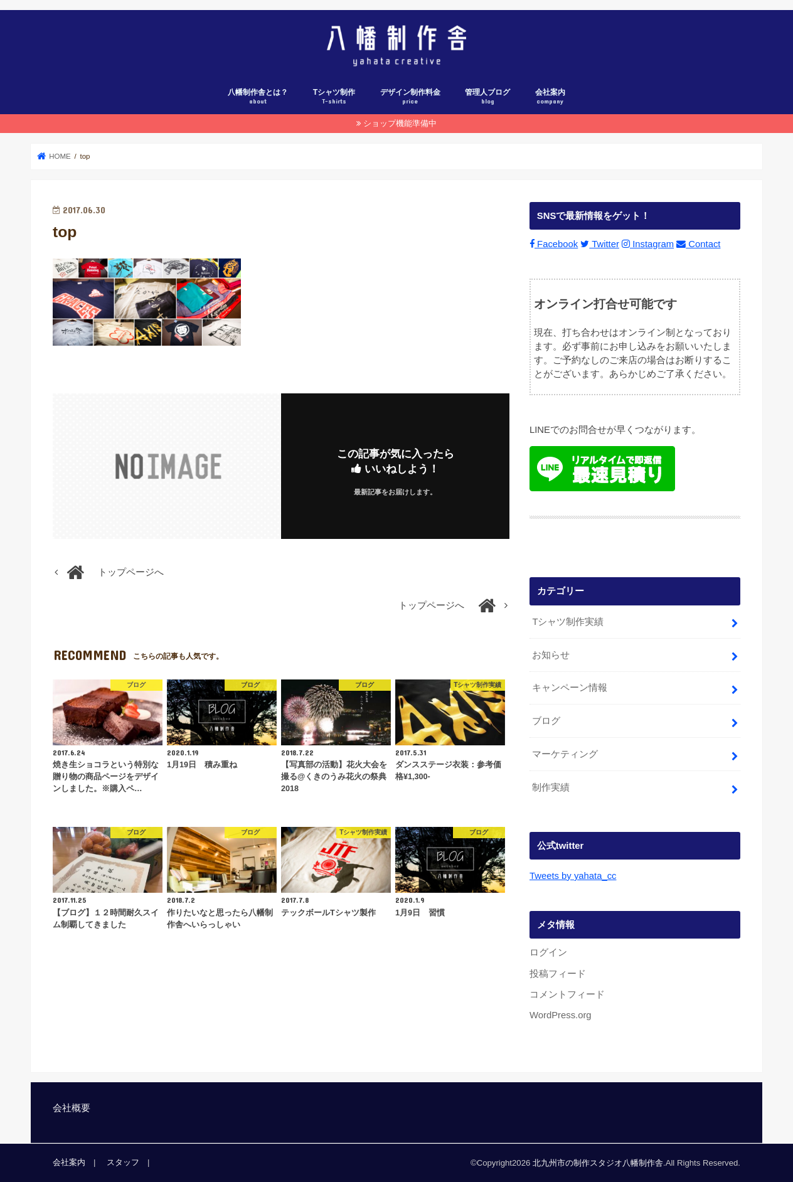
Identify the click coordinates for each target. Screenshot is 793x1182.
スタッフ (123, 1162)
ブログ (546, 721)
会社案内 (550, 97)
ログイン (548, 952)
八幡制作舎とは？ (258, 97)
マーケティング (565, 754)
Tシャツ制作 (334, 97)
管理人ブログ (487, 97)
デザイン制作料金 (410, 97)
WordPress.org (561, 1015)
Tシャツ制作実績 (568, 621)
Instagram (648, 244)
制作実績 (551, 787)
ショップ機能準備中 (400, 123)
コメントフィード (567, 994)
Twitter (599, 244)
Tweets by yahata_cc (573, 876)
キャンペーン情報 (569, 688)
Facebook (554, 244)
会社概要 (71, 1108)
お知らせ (551, 654)
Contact (698, 244)
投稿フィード (558, 973)
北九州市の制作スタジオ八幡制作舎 (598, 1163)
